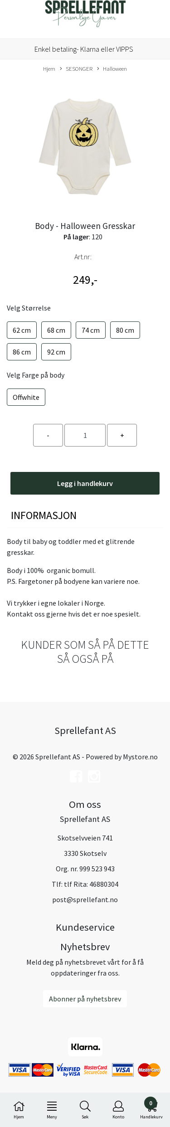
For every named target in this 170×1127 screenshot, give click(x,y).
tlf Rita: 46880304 (91, 884)
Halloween (112, 69)
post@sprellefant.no (85, 899)
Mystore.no (140, 756)
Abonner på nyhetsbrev (85, 998)
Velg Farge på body (35, 374)
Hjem (49, 68)
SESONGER (76, 69)
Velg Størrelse (29, 307)
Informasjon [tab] (44, 515)
